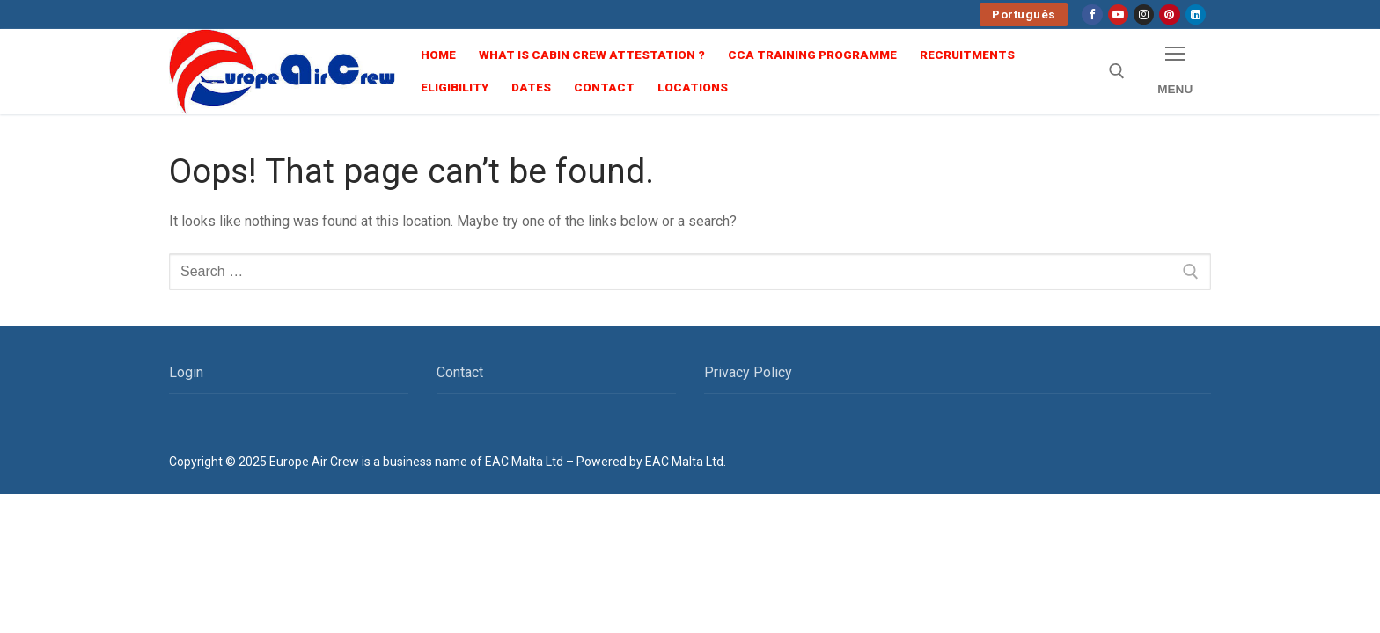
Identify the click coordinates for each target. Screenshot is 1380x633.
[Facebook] (1092, 14)
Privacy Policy (748, 372)
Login (186, 372)
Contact (460, 372)
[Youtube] (1118, 14)
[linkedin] (1195, 14)
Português (1024, 14)
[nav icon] (1175, 71)
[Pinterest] (1169, 14)
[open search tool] (1117, 71)
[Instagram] (1144, 14)
